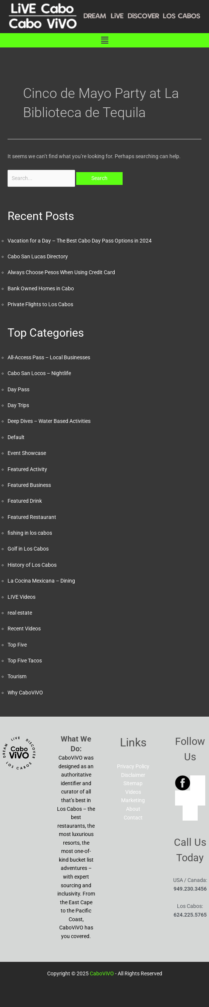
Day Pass (18, 389)
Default (16, 437)
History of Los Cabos (32, 565)
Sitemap (133, 783)
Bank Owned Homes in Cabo (41, 288)
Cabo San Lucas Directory (38, 256)
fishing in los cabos (30, 533)
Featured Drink (25, 501)
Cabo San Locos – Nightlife (39, 373)
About (133, 809)
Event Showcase (27, 453)
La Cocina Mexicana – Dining (41, 581)
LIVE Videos (21, 597)
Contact (133, 818)
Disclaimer (133, 775)
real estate (20, 613)
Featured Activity (27, 469)
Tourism (17, 676)
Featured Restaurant (32, 517)
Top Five (17, 645)
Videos (133, 792)
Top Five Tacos (25, 661)
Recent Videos (24, 629)
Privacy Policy (133, 766)
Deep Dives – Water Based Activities (49, 421)
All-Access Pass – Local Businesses (49, 357)
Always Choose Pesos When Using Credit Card (61, 272)
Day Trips (18, 405)
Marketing (133, 800)
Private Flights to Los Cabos (40, 304)
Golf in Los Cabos (28, 549)
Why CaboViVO (25, 693)
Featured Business (29, 485)
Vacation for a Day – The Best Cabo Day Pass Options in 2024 (80, 241)
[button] (104, 40)
